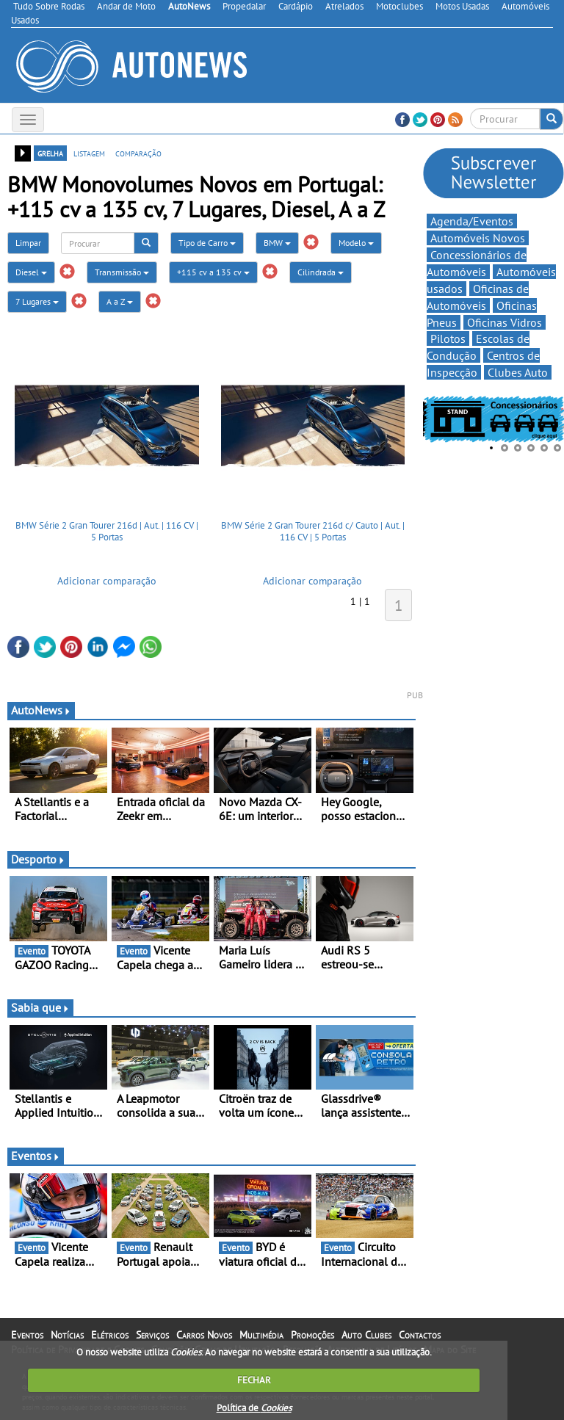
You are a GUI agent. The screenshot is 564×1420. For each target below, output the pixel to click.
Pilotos (448, 338)
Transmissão (122, 272)
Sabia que (40, 1007)
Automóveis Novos (477, 238)
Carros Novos (204, 1334)
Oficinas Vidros (504, 322)
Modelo (356, 242)
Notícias (67, 1334)
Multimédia (261, 1334)
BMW (277, 242)
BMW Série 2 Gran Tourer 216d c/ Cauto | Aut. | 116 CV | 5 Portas (313, 531)
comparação (138, 152)
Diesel (31, 272)
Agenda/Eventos (471, 221)
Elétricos (110, 1334)
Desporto (38, 859)
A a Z (119, 301)
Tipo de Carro (207, 242)
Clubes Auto (518, 372)
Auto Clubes (366, 1334)
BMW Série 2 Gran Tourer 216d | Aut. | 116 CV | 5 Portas (106, 531)
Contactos (420, 1334)
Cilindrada (320, 272)
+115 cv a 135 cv (213, 272)
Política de (254, 1408)
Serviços (152, 1334)
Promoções (312, 1334)
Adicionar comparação (106, 580)
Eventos (35, 1155)
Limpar (28, 242)
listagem (89, 152)
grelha (50, 152)
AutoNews (41, 710)
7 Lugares (37, 301)
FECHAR (254, 1380)
